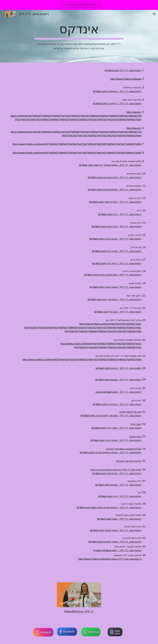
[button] (154, 14)
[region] (79, 5)
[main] (79, 36)
